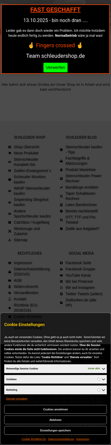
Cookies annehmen (55, 409)
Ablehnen (55, 420)
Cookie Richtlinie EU (34, 439)
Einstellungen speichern (55, 430)
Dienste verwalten (16, 398)
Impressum (82, 439)
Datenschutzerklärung (61, 439)
